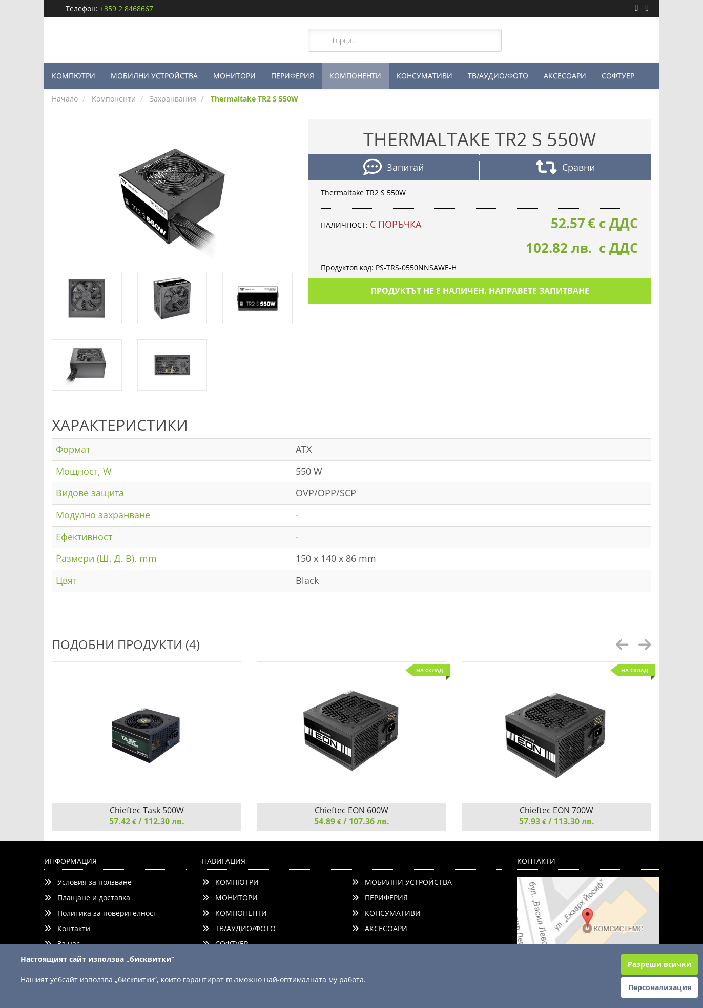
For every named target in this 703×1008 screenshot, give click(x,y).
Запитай (393, 168)
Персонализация (659, 987)
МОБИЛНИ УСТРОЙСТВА (154, 75)
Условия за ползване (88, 882)
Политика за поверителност (100, 913)
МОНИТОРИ (234, 75)
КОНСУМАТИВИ (424, 75)
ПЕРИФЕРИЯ (292, 75)
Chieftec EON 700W (556, 810)
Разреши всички (659, 964)
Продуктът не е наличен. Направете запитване (479, 290)
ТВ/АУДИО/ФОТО (498, 75)
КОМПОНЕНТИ (355, 75)
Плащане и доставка (87, 897)
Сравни (565, 168)
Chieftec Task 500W (147, 810)
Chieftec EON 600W (351, 810)
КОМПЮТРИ (73, 75)
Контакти (67, 928)
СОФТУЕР (618, 75)
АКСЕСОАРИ (565, 75)
